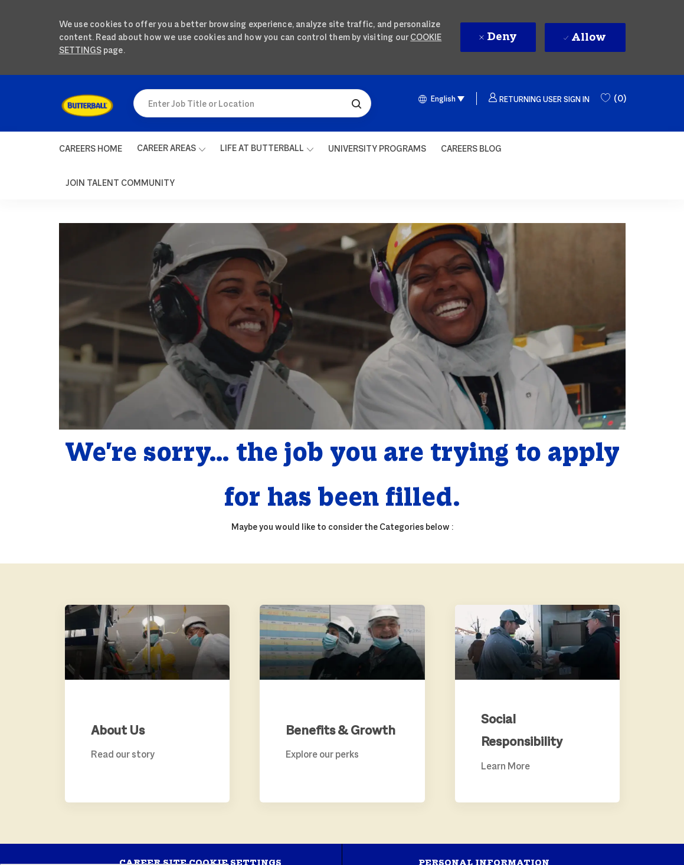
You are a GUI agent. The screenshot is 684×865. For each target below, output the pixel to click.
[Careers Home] (90, 149)
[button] (356, 103)
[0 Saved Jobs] (613, 98)
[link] (87, 105)
